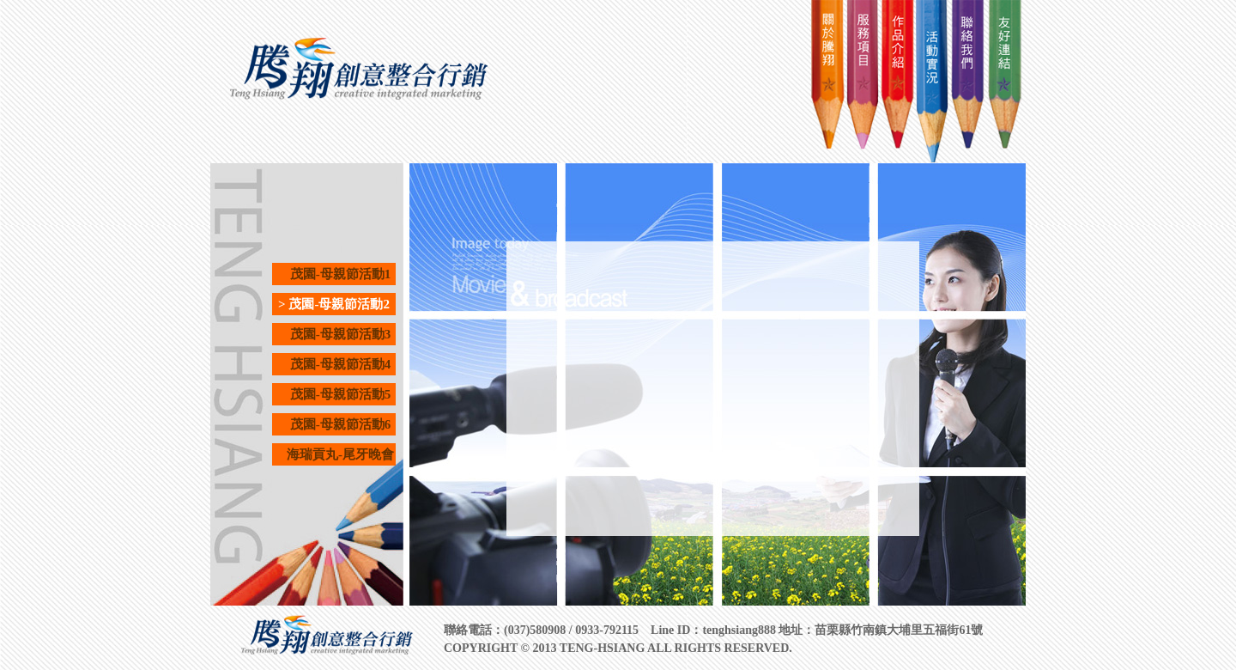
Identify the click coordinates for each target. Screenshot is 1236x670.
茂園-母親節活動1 (334, 274)
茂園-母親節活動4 (334, 364)
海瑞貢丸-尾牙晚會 (334, 454)
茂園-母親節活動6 (334, 424)
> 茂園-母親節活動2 (334, 304)
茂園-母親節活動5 (334, 394)
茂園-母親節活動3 (334, 334)
